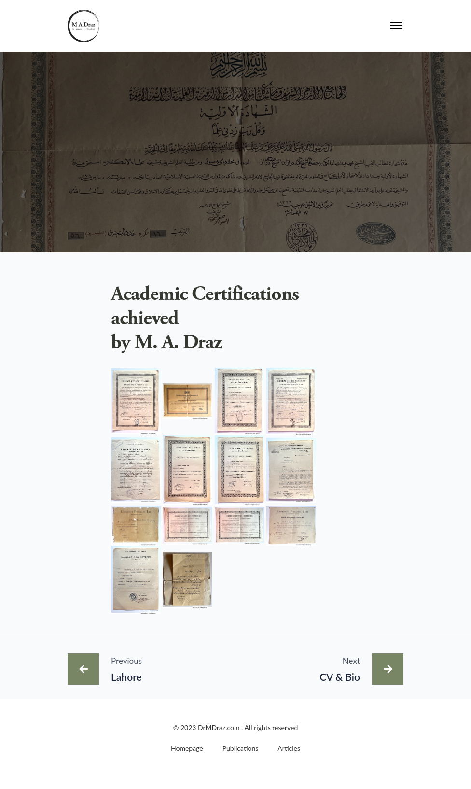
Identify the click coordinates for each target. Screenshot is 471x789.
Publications (240, 748)
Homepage (187, 748)
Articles (288, 748)
